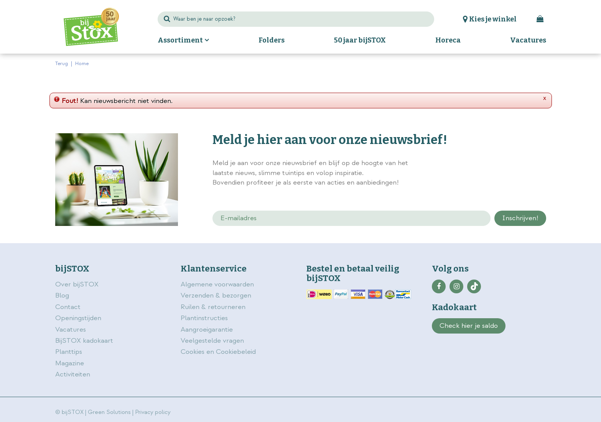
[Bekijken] (540, 19)
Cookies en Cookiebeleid (218, 352)
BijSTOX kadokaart (84, 341)
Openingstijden (78, 318)
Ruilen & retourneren (213, 307)
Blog (62, 295)
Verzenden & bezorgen (216, 295)
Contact (68, 307)
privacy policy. (503, 164)
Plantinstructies (204, 318)
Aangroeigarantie (207, 329)
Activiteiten (72, 374)
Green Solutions (109, 412)
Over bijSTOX (77, 284)
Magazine (69, 363)
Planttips (68, 352)
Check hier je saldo (469, 326)
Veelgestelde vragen (212, 341)
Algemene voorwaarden (218, 284)
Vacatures (70, 329)
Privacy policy (153, 412)
